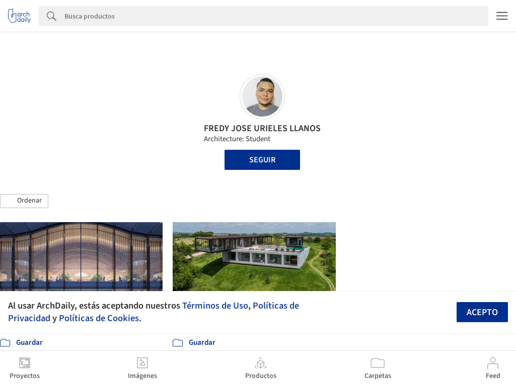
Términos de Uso (215, 305)
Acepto (482, 312)
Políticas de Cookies (99, 318)
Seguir (262, 159)
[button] (24, 201)
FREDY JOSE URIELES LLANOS (262, 128)
